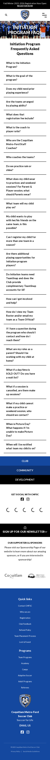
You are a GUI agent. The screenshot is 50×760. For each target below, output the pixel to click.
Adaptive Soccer (25, 675)
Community (25, 470)
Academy (25, 663)
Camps (25, 669)
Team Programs (25, 657)
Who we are (25, 612)
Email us (25, 725)
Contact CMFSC (25, 606)
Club (25, 460)
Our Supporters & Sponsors (25, 542)
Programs (25, 650)
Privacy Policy (15, 751)
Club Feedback (25, 624)
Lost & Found (25, 642)
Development (25, 479)
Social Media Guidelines (31, 751)
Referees (25, 687)
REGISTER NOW (25, 6)
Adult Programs (25, 681)
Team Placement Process (25, 636)
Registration (25, 618)
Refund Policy (25, 630)
